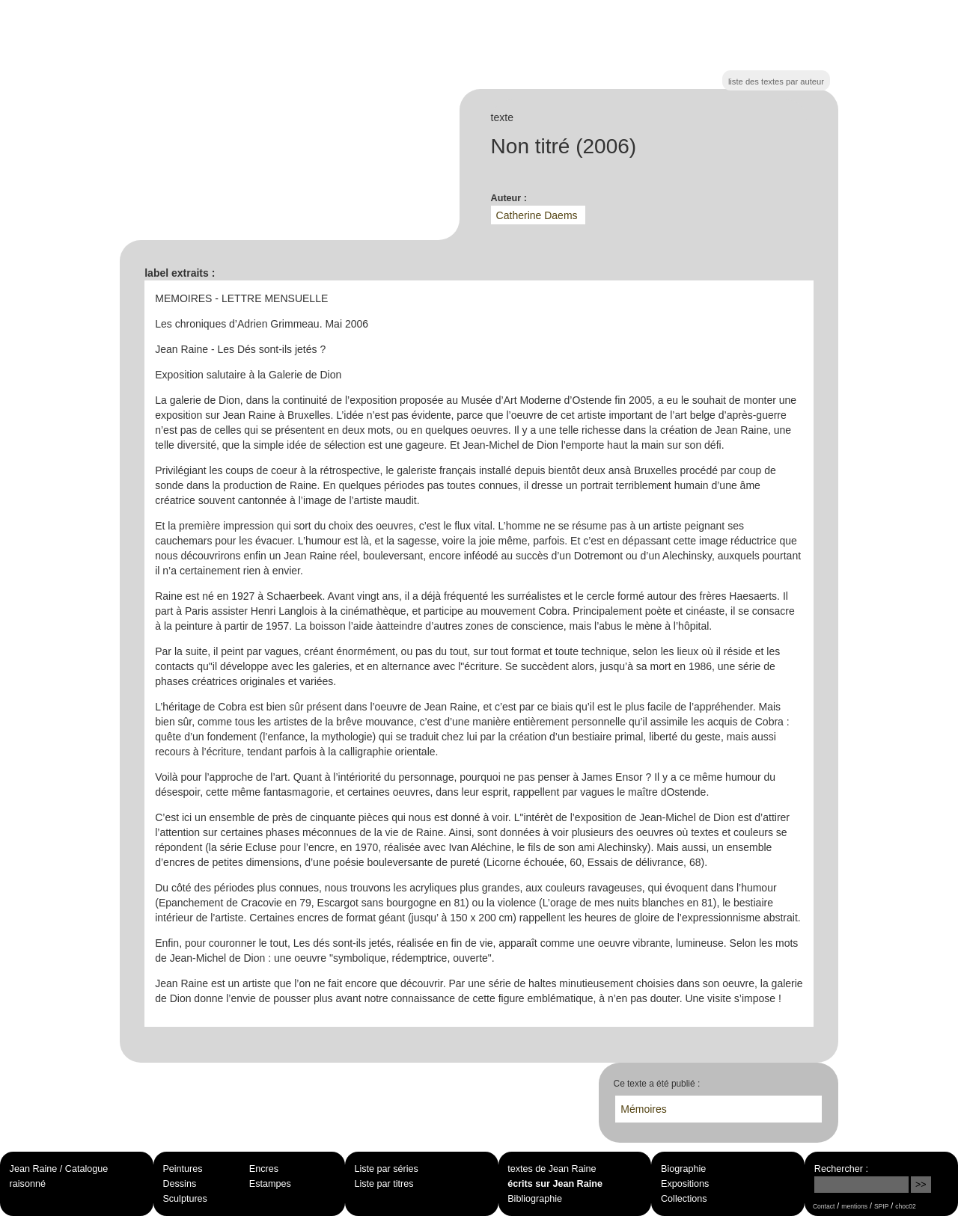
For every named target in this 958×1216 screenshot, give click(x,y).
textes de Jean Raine (551, 1169)
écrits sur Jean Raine (554, 1184)
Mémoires (643, 1109)
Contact (824, 1206)
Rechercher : (841, 1169)
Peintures (182, 1169)
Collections (684, 1199)
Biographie (683, 1169)
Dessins (179, 1184)
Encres (263, 1169)
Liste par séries (386, 1169)
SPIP (881, 1206)
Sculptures (184, 1199)
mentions (854, 1206)
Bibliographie (534, 1199)
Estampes (270, 1184)
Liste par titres (383, 1184)
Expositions (685, 1184)
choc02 (905, 1206)
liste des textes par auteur (776, 81)
